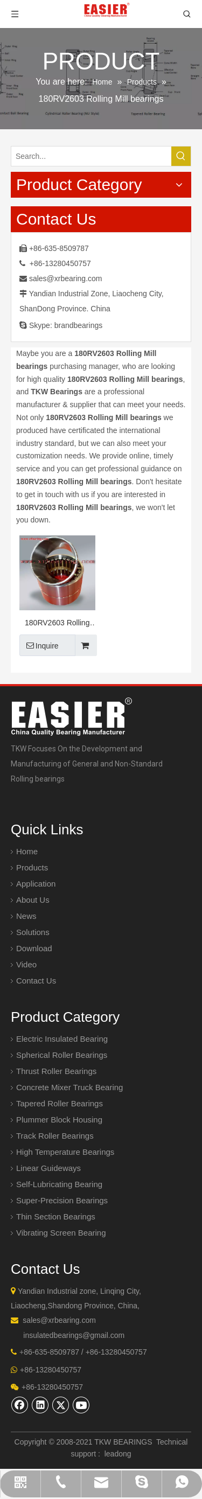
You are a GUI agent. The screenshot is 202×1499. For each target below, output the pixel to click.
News (26, 916)
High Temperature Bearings (65, 1151)
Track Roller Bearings (55, 1135)
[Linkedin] (40, 1404)
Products (32, 867)
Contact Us (36, 980)
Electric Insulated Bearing (62, 1038)
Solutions (33, 932)
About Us (33, 899)
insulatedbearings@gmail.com (73, 1335)
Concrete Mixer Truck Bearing (69, 1087)
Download (34, 948)
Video (26, 964)
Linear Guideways (48, 1168)
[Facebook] (20, 1404)
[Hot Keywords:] (181, 156)
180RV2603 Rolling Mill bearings (57, 624)
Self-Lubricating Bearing (59, 1184)
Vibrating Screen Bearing (61, 1232)
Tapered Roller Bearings (59, 1103)
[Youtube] (81, 1404)
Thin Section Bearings (55, 1216)
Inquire (39, 645)
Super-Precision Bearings (62, 1200)
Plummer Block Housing (59, 1119)
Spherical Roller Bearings (61, 1054)
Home (27, 851)
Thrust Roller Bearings (56, 1071)
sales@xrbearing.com (65, 278)
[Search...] (91, 156)
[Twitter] (60, 1404)
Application (35, 883)
